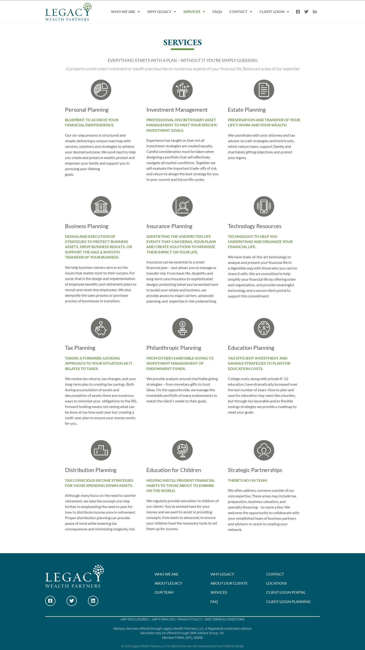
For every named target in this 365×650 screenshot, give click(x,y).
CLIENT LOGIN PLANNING (288, 601)
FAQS (217, 11)
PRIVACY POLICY (189, 619)
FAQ (214, 601)
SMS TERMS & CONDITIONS (224, 619)
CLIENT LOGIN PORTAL (286, 592)
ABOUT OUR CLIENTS (228, 583)
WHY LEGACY (161, 11)
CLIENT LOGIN (274, 11)
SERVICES (194, 11)
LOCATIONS (276, 583)
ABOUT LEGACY (168, 583)
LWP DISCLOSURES (134, 619)
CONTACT (241, 11)
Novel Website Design (230, 646)
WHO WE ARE (125, 11)
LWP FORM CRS (163, 619)
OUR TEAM (164, 592)
